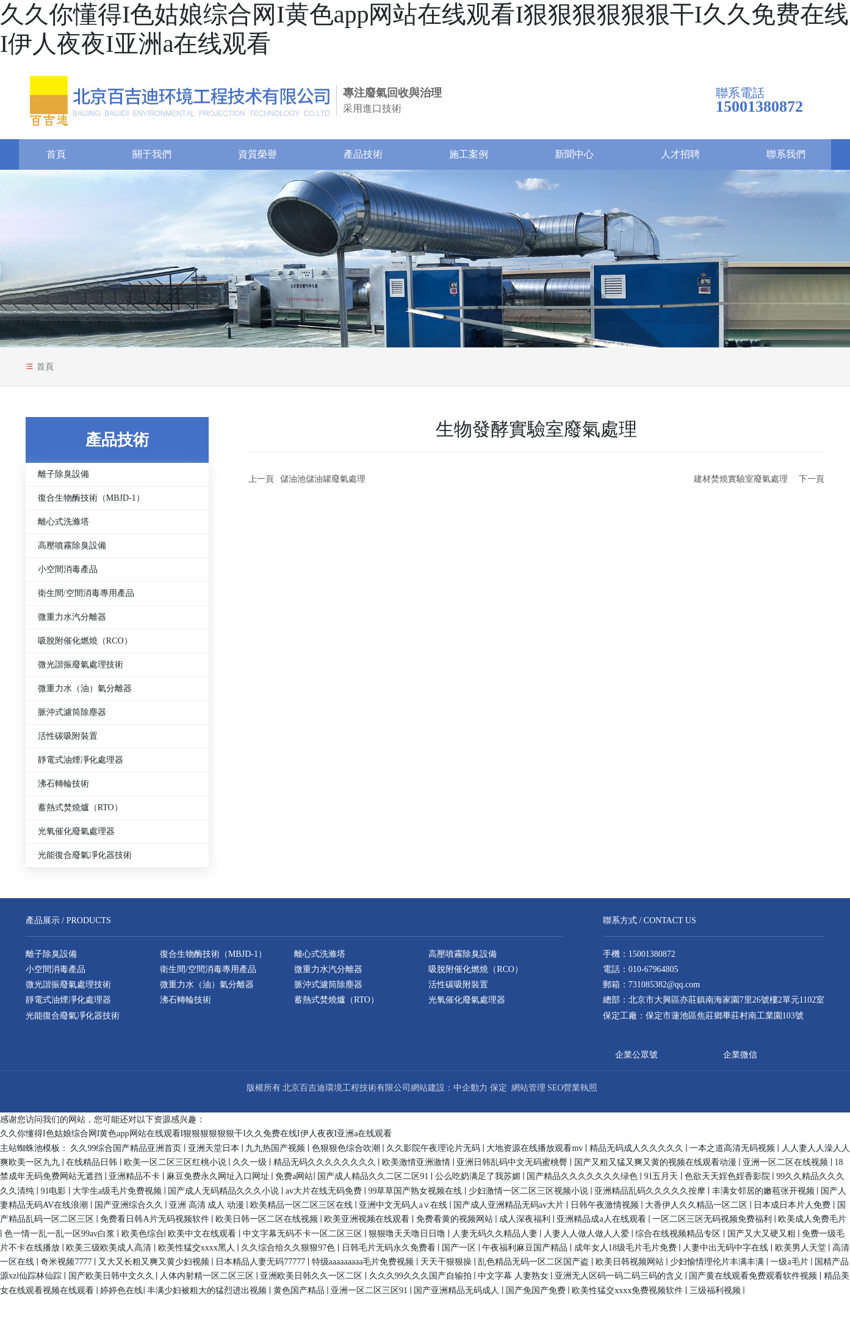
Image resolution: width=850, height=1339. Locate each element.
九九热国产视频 (276, 1152)
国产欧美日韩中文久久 (112, 1280)
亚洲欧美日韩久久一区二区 (312, 1280)
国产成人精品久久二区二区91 (374, 1181)
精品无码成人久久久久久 (637, 1152)
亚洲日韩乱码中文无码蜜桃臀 (513, 1167)
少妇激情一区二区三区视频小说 (530, 1195)
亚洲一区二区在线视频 (786, 1167)
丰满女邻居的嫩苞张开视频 (764, 1195)
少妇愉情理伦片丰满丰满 (718, 1266)
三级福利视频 (716, 1294)
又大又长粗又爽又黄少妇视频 (155, 1266)
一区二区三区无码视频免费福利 (713, 1223)
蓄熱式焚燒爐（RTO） (80, 812)
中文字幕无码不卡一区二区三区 (304, 1238)
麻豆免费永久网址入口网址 (219, 1181)
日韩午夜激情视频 (606, 1209)
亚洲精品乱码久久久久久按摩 (651, 1195)
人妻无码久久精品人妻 (496, 1238)
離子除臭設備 (63, 479)
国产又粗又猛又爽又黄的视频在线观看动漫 (656, 1167)
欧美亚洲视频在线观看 (368, 1223)
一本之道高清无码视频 (733, 1152)
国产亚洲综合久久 (130, 1209)
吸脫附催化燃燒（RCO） (85, 645)
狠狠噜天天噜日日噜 (408, 1238)
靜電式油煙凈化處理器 (80, 764)
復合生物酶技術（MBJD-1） (91, 502)
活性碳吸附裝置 (68, 741)
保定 (498, 1092)
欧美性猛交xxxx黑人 (197, 1252)
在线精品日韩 (93, 1167)
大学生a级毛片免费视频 (118, 1195)
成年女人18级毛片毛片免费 (626, 1252)
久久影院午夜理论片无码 (434, 1152)
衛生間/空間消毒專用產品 (86, 598)
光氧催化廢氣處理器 (76, 836)
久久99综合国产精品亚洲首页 (127, 1152)
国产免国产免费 (537, 1294)
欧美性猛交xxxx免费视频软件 (628, 1294)
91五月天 (662, 1181)
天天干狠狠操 (447, 1266)
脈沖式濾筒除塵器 (72, 717)
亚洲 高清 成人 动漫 (207, 1209)
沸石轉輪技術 (63, 788)
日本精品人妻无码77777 (261, 1266)
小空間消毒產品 (68, 574)
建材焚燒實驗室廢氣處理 (741, 483)
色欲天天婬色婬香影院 (729, 1181)
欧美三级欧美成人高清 (110, 1252)
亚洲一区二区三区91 (370, 1294)
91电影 (54, 1195)
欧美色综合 (142, 1238)
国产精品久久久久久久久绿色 (583, 1181)
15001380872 (651, 958)
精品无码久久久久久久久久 (325, 1167)
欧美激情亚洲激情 (417, 1167)
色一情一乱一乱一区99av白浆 (60, 1238)
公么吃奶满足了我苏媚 (479, 1181)
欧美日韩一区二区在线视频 (267, 1223)
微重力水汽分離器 (72, 621)
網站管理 (528, 1092)
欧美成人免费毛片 (812, 1223)
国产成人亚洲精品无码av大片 (509, 1209)
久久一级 (250, 1167)
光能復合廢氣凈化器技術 (85, 860)
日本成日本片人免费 (793, 1209)
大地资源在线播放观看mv (535, 1152)
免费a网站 (294, 1181)
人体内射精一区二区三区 (208, 1280)
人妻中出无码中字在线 (727, 1252)
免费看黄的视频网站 (455, 1223)
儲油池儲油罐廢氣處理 (323, 483)
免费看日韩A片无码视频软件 (155, 1223)
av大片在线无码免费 (325, 1195)
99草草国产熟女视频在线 (416, 1195)
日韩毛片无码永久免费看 (390, 1252)
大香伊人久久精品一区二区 (697, 1209)
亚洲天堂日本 (215, 1152)
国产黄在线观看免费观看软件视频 (754, 1280)
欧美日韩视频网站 (631, 1266)
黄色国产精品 (300, 1294)
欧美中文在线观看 (203, 1238)
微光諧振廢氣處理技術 (80, 669)
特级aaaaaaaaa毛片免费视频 (364, 1266)
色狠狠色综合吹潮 (347, 1152)
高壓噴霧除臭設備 (72, 550)
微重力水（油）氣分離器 (85, 693)
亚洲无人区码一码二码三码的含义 (620, 1280)
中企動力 (470, 1092)
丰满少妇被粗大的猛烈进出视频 (208, 1294)
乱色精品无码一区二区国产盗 (534, 1266)
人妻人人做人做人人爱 (588, 1238)
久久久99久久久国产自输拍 (421, 1280)
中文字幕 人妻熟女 (514, 1280)
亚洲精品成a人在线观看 (602, 1223)
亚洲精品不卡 (135, 1181)
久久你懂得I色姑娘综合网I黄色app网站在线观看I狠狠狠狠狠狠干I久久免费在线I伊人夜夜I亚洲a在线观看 (196, 1138)
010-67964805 (653, 974)
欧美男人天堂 (802, 1252)
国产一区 (460, 1252)
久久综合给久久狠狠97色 (289, 1252)
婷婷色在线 (121, 1294)
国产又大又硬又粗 (762, 1238)
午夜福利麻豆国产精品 (526, 1252)
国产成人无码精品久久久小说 (224, 1195)
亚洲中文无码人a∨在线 (404, 1209)
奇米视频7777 (67, 1266)
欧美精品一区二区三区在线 (302, 1209)
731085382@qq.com (664, 989)
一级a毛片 (790, 1266)
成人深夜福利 (526, 1223)
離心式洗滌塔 (63, 526)
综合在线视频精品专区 (679, 1238)
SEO (555, 1092)
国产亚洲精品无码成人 (458, 1294)
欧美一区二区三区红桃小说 (176, 1167)
